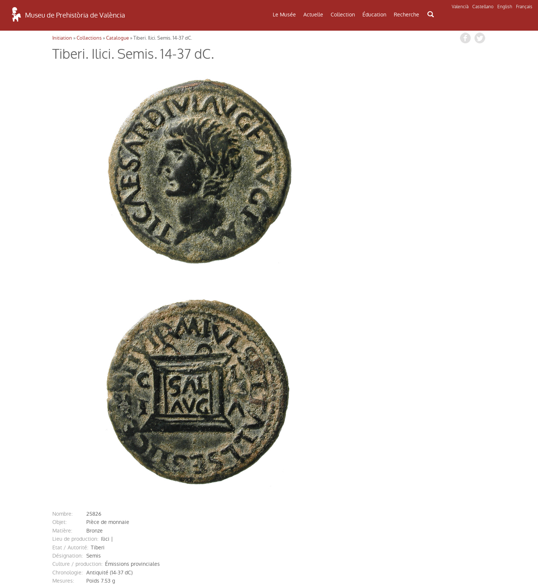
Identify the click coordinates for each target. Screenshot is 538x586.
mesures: (63, 361)
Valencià (460, 7)
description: (66, 369)
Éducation (374, 14)
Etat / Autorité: (70, 328)
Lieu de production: (75, 319)
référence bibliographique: (84, 403)
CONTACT (269, 492)
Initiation (62, 38)
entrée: (60, 411)
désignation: (67, 336)
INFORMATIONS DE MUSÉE (446, 494)
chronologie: (67, 353)
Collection (343, 14)
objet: (59, 302)
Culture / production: (77, 344)
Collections (89, 38)
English (504, 7)
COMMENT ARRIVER (91, 490)
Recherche (406, 14)
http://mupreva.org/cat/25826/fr (130, 437)
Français (524, 7)
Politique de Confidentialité (91, 561)
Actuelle (313, 14)
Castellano (483, 7)
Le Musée (284, 14)
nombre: (62, 294)
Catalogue (117, 38)
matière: (62, 311)
